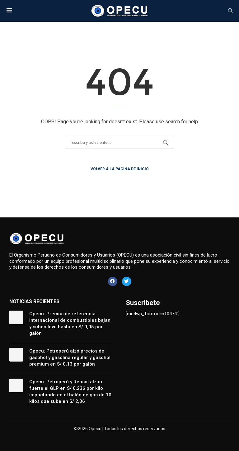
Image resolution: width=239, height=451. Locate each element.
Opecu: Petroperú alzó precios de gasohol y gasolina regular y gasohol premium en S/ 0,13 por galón (69, 357)
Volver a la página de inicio (120, 169)
